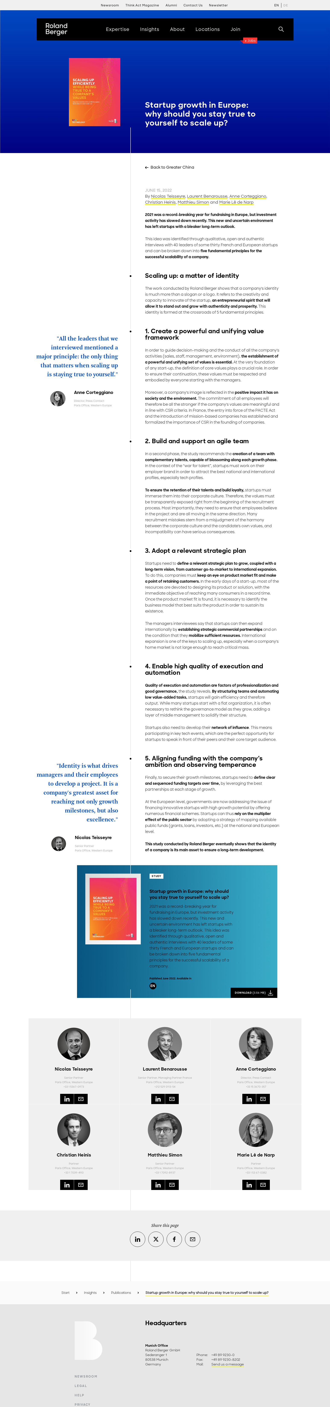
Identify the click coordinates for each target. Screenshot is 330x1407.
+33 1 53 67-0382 (256, 1172)
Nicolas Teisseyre (168, 196)
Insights (90, 1293)
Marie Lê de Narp (236, 202)
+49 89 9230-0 (222, 1355)
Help (79, 1395)
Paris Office (81, 405)
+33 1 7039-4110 (74, 1172)
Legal (81, 1386)
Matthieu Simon (193, 202)
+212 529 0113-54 (164, 1087)
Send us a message (227, 1364)
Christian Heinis (160, 202)
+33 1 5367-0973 (74, 1087)
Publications (121, 1293)
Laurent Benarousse (207, 196)
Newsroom (86, 1376)
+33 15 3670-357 (256, 1087)
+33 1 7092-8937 (165, 1172)
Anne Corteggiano (247, 196)
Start (65, 1293)
